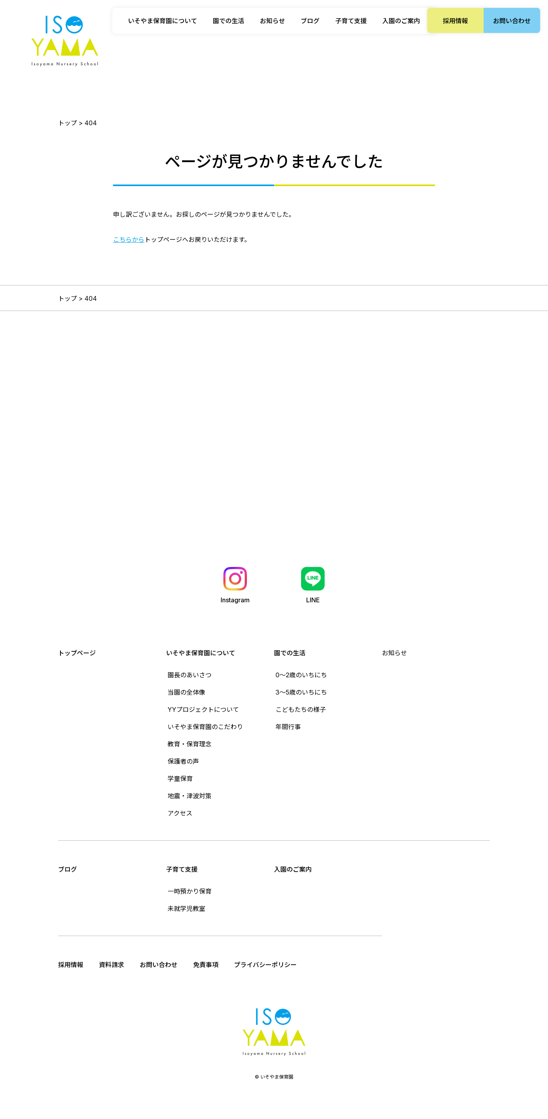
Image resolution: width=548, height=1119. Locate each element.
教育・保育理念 (190, 744)
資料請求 (111, 965)
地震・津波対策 (190, 796)
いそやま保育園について (200, 653)
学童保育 (180, 779)
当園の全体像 (186, 692)
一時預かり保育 (190, 891)
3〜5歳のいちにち (301, 692)
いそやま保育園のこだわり (205, 727)
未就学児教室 (186, 908)
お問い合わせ (512, 21)
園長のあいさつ (190, 675)
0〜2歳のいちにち (301, 675)
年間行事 (288, 727)
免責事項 (205, 965)
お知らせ (272, 21)
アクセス (180, 813)
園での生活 (289, 653)
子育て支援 (181, 869)
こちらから (128, 239)
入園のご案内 (401, 21)
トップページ (77, 653)
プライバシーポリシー (265, 965)
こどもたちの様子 (301, 709)
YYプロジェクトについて (203, 709)
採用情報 (455, 21)
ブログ (310, 21)
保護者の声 (183, 761)
